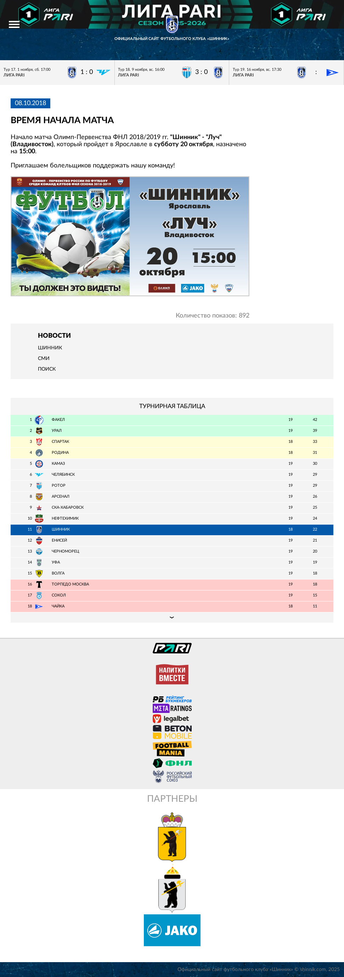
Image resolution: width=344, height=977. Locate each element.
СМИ (44, 358)
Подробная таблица (172, 617)
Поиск (47, 369)
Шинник (50, 347)
